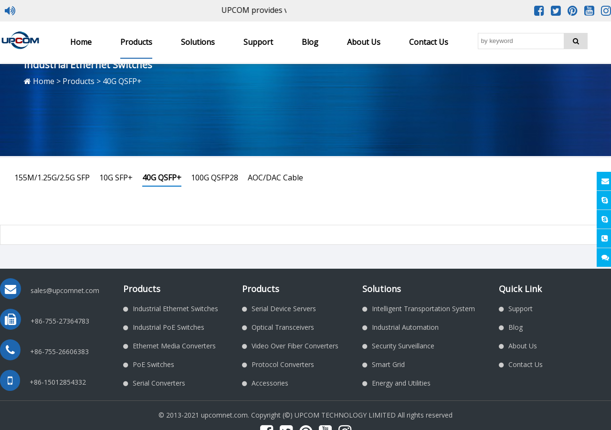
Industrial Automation (405, 327)
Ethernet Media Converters (174, 345)
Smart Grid (388, 364)
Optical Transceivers (283, 327)
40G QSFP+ (161, 177)
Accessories (270, 383)
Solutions (198, 42)
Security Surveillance (403, 345)
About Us (363, 42)
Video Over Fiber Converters (295, 345)
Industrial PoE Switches (168, 327)
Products (136, 42)
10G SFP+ (116, 177)
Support (258, 42)
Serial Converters (159, 383)
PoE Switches (153, 364)
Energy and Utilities (401, 383)
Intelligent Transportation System (423, 308)
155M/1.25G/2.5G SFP (52, 177)
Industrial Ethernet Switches (175, 308)
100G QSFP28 (214, 177)
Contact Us (428, 42)
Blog (310, 42)
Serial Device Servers (284, 308)
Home (81, 42)
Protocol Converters (283, 364)
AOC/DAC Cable (275, 177)
